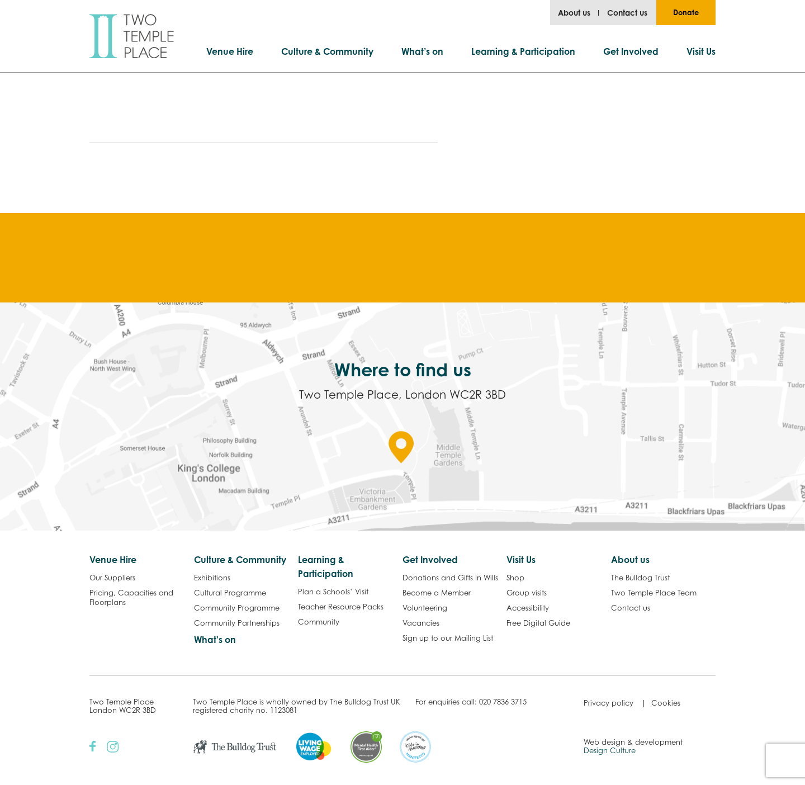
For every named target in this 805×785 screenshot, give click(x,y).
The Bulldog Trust (640, 577)
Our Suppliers (112, 577)
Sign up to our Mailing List (447, 637)
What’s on (422, 51)
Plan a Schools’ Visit (333, 591)
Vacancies (420, 622)
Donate (686, 12)
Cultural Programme (230, 592)
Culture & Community (327, 51)
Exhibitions (212, 577)
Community (318, 621)
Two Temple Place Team (654, 592)
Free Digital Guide (538, 622)
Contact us (627, 12)
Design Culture (610, 750)
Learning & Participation (523, 51)
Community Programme (237, 607)
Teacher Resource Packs (340, 606)
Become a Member (436, 592)
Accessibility (527, 607)
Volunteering (424, 607)
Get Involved (631, 51)
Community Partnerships (237, 622)
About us (574, 12)
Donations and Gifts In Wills (450, 577)
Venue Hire (229, 51)
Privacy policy (608, 702)
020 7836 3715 (503, 701)
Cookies (665, 702)
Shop (515, 577)
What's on (215, 639)
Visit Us (701, 51)
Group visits (526, 592)
